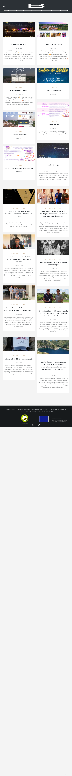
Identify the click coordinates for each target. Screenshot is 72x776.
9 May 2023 (19, 138)
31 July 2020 (19, 316)
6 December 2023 (18, 94)
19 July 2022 (53, 168)
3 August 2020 (53, 268)
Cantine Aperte (53, 124)
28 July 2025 (19, 48)
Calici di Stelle (53, 165)
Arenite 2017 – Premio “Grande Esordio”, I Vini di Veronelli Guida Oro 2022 (18, 213)
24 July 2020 (53, 319)
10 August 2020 (19, 265)
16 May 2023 (53, 128)
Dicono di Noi (19, 208)
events (19, 41)
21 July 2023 (53, 94)
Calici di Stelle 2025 (18, 44)
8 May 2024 (53, 48)
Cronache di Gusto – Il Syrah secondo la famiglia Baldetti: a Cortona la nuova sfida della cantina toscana (53, 313)
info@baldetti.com (48, 411)
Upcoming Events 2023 (19, 135)
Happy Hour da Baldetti (19, 90)
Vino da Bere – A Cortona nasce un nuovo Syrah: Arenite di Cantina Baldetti (19, 310)
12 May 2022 (19, 174)
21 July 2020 (53, 375)
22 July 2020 (19, 365)
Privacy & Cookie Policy (34, 409)
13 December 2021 (18, 220)
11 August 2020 (53, 220)
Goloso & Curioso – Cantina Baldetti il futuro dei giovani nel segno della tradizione (18, 259)
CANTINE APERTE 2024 (53, 44)
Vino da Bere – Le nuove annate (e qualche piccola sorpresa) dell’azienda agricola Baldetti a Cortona (53, 213)
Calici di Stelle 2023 (53, 90)
